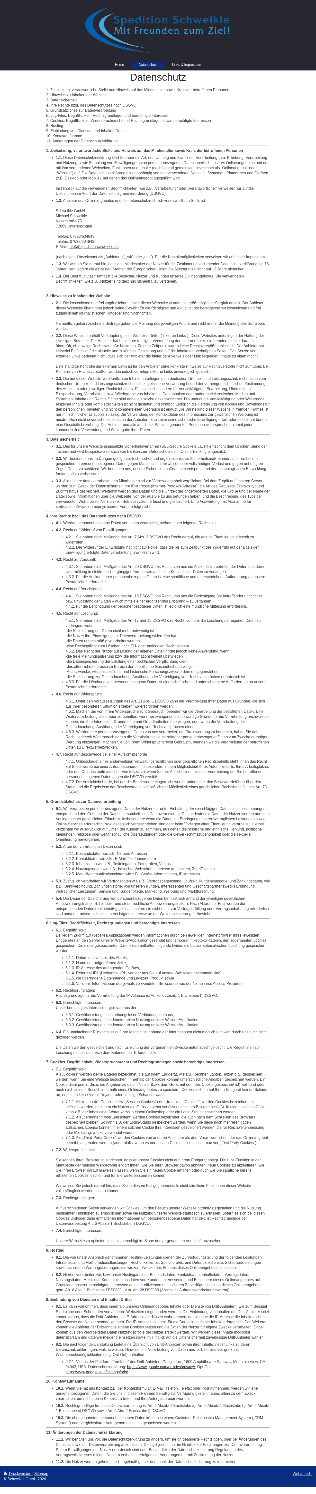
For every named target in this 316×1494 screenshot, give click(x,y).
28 (142, 1290)
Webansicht (302, 1474)
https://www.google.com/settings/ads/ (97, 1372)
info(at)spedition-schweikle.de (93, 247)
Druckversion (18, 1474)
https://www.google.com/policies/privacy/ (161, 1367)
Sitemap (41, 1474)
